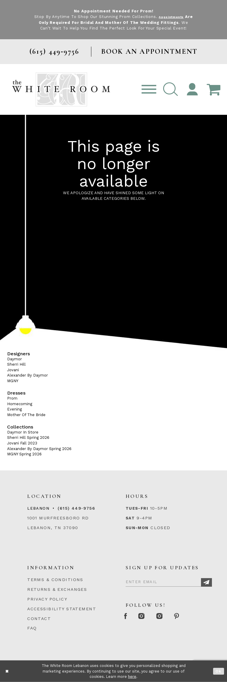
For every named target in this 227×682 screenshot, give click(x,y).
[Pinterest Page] (192, 616)
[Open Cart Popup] (213, 89)
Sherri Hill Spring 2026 (28, 437)
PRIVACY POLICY (47, 599)
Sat (130, 518)
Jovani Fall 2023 (22, 443)
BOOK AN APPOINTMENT (149, 51)
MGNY (12, 381)
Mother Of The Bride (26, 415)
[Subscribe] (206, 582)
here (132, 676)
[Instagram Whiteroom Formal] (148, 616)
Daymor (14, 359)
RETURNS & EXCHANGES (57, 589)
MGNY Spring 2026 (24, 454)
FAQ (32, 628)
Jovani (13, 370)
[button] (170, 89)
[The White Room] (61, 89)
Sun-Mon (137, 528)
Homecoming (19, 404)
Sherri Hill (16, 364)
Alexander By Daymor (27, 375)
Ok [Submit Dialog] (218, 671)
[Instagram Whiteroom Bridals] (170, 616)
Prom (12, 398)
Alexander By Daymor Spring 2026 (39, 449)
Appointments (176, 16)
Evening (14, 409)
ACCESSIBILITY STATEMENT (61, 608)
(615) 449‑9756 (76, 508)
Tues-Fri (137, 508)
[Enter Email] (169, 581)
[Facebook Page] (127, 616)
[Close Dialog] (7, 671)
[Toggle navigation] (149, 89)
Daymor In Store (22, 432)
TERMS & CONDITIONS (55, 579)
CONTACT (39, 618)
